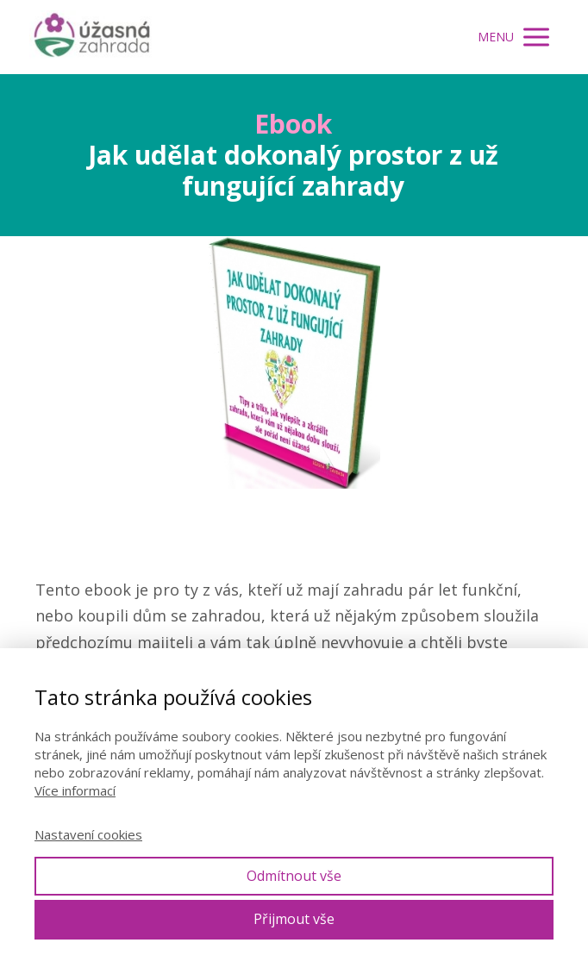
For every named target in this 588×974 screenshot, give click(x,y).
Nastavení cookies (88, 834)
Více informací (75, 790)
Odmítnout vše (294, 875)
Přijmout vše (294, 918)
